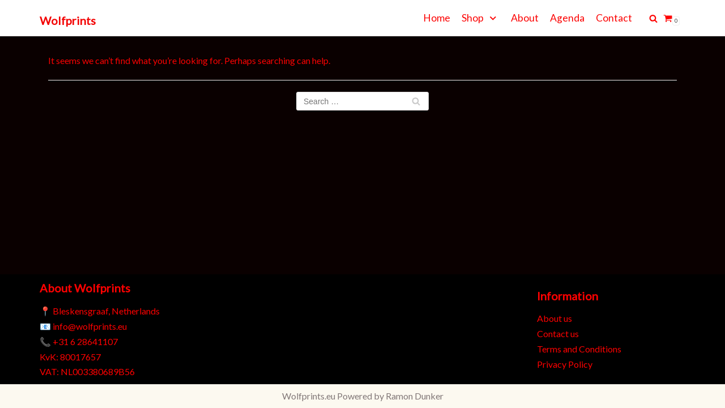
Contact (614, 18)
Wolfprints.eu (308, 395)
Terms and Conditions (579, 348)
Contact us (558, 333)
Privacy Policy (564, 364)
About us (554, 318)
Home (436, 18)
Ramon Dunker (414, 395)
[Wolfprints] (68, 21)
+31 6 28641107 (85, 341)
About (525, 18)
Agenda (567, 18)
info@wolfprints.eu (90, 326)
